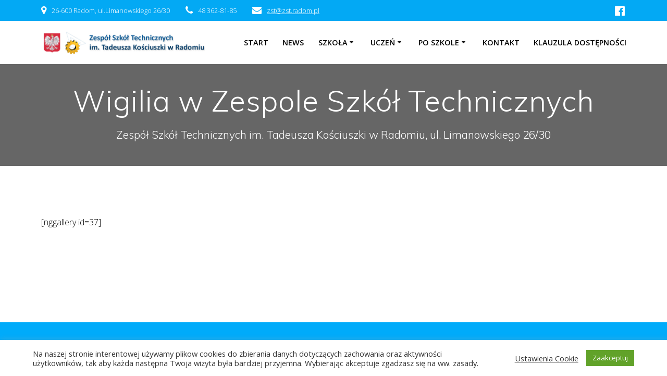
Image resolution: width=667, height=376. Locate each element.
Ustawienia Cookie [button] (546, 358)
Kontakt (501, 42)
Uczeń (382, 42)
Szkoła (333, 42)
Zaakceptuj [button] (610, 357)
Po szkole (438, 42)
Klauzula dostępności (580, 42)
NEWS (293, 42)
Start (256, 42)
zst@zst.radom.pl (293, 10)
